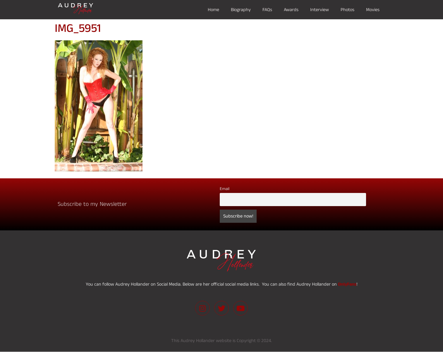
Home (213, 9)
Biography (241, 9)
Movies (373, 9)
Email (224, 189)
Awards (291, 9)
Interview (319, 9)
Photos (347, 9)
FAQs (267, 9)
